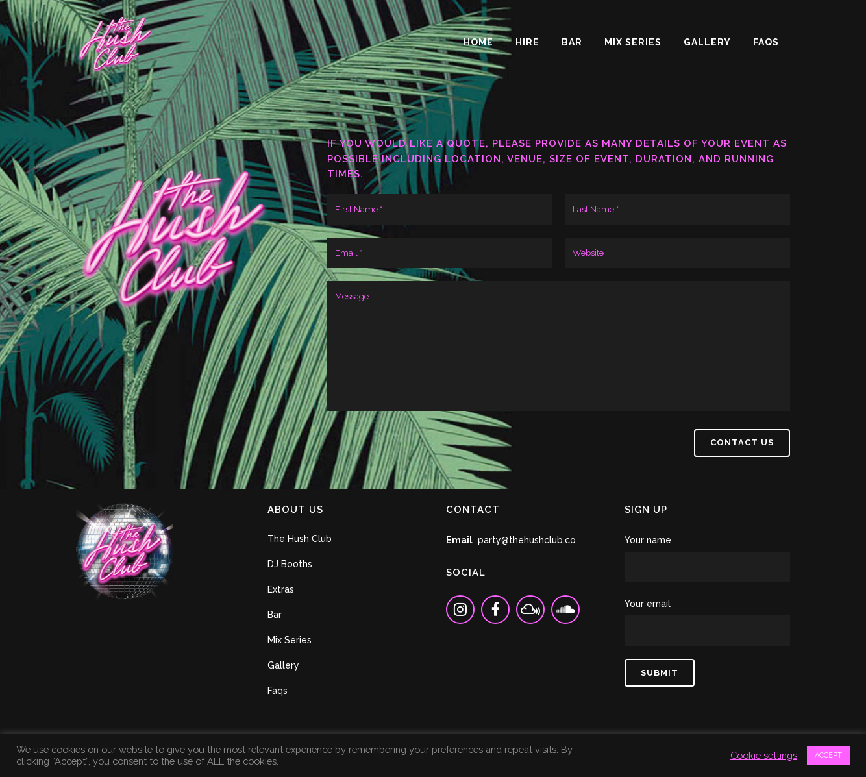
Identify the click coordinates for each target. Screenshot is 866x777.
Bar (274, 615)
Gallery (283, 665)
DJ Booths (289, 564)
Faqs (277, 690)
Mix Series (289, 640)
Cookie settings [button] (763, 755)
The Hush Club (299, 539)
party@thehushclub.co (527, 540)
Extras (280, 589)
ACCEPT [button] (828, 755)
